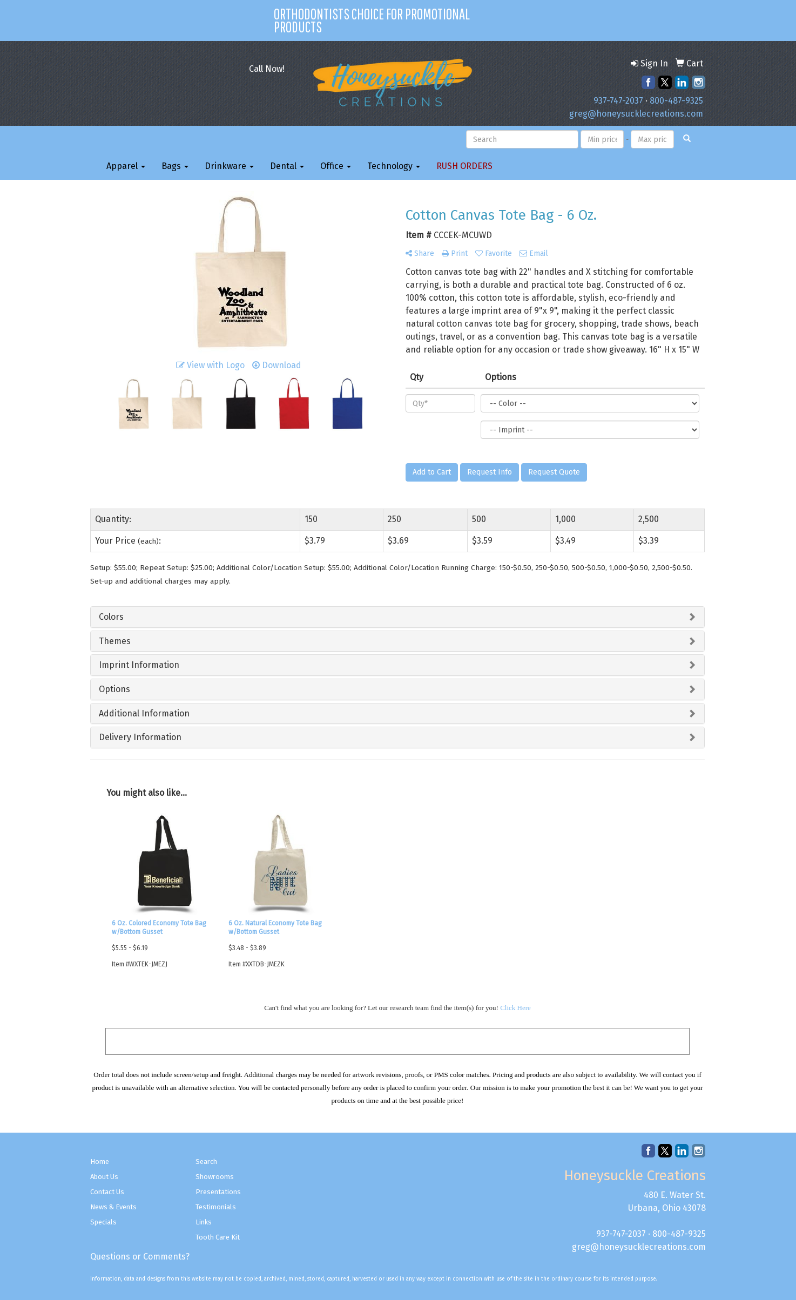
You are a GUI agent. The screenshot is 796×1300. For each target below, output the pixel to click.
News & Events (113, 1207)
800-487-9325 (676, 101)
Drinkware (229, 166)
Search (206, 1161)
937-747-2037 (618, 101)
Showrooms (214, 1177)
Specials (103, 1222)
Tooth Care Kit (217, 1237)
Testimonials (215, 1207)
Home (99, 1161)
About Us (104, 1177)
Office (335, 166)
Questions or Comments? (140, 1256)
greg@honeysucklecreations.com (636, 114)
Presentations (218, 1192)
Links (203, 1222)
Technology (393, 166)
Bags (174, 166)
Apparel (125, 166)
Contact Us (107, 1192)
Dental (287, 166)
